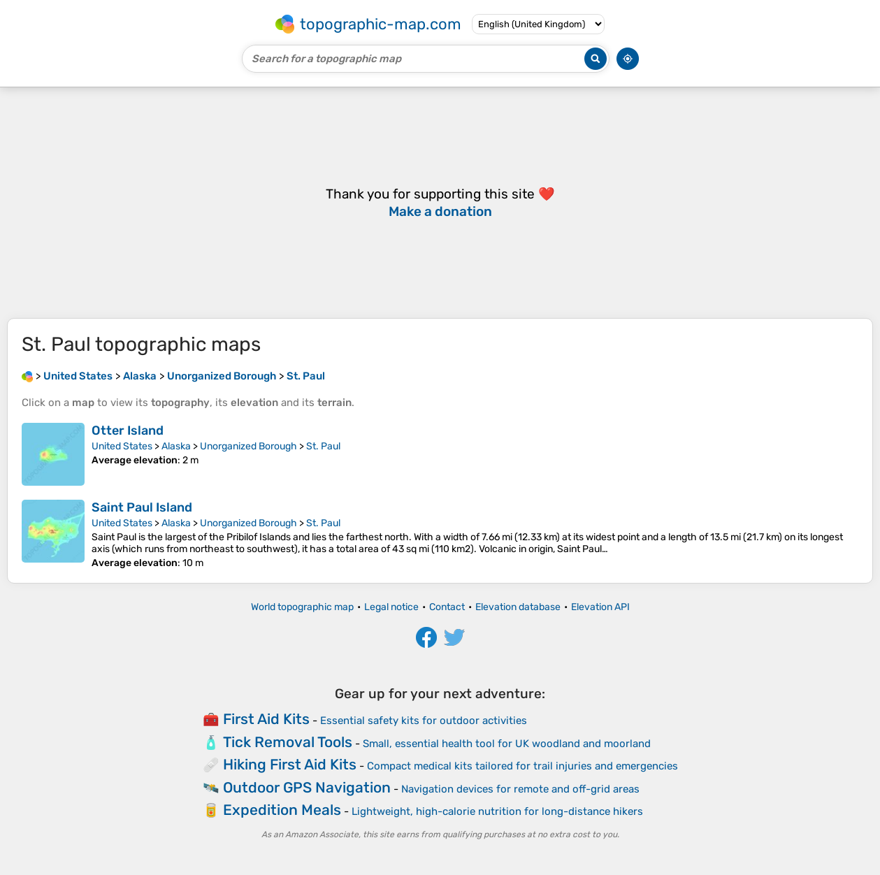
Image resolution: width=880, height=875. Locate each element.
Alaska (176, 446)
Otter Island (128, 430)
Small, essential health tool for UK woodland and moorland (507, 743)
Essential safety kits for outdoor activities (423, 720)
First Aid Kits (266, 719)
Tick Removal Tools (287, 742)
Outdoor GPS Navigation (307, 787)
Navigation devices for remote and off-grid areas (520, 789)
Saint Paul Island (142, 507)
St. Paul (323, 446)
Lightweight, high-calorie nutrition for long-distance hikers (497, 811)
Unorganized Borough (248, 446)
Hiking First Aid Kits (289, 764)
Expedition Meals (282, 809)
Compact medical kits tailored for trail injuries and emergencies (522, 766)
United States (122, 446)
